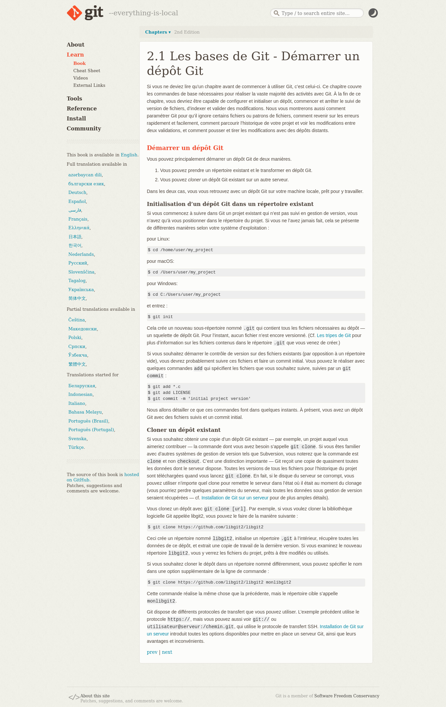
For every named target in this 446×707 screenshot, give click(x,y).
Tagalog (77, 280)
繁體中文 (77, 364)
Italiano (77, 403)
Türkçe (76, 447)
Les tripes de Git (334, 335)
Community (84, 128)
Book (80, 63)
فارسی (75, 210)
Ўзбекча (78, 355)
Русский (78, 263)
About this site (95, 696)
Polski (75, 337)
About (75, 45)
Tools (74, 98)
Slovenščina (82, 271)
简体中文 (77, 298)
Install (76, 118)
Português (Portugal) (91, 429)
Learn (75, 55)
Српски (77, 346)
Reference (82, 108)
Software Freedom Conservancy (346, 696)
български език (86, 183)
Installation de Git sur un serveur (235, 497)
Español (77, 201)
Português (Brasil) (88, 421)
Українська (81, 289)
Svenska (78, 438)
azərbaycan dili (85, 174)
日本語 (75, 236)
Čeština (77, 319)
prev (152, 652)
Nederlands (81, 254)
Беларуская (82, 385)
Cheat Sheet (87, 70)
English (129, 154)
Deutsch (77, 192)
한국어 (75, 245)
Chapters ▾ (158, 32)
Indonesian (81, 394)
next (167, 652)
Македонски (83, 328)
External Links (89, 85)
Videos (81, 78)
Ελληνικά (79, 227)
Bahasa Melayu (85, 412)
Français (78, 219)
